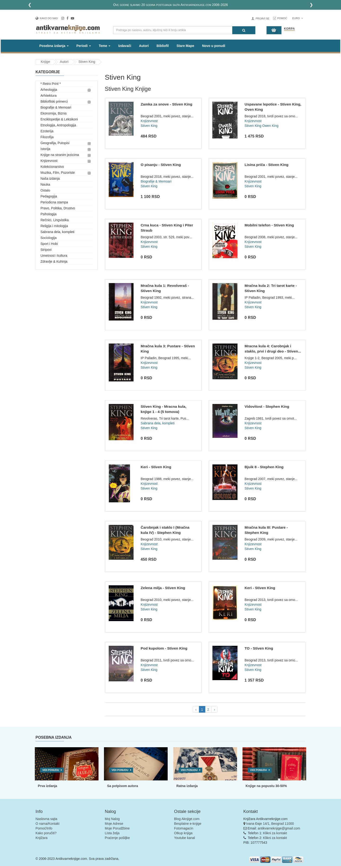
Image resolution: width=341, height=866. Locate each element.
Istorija (45, 149)
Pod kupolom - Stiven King (164, 648)
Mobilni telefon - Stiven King (269, 225)
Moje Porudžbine (117, 828)
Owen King (270, 126)
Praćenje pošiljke (117, 838)
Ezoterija (46, 131)
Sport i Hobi (49, 244)
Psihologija (48, 214)
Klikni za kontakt (275, 833)
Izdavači (124, 46)
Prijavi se (262, 18)
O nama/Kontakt (47, 823)
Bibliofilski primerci (54, 101)
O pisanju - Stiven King (161, 165)
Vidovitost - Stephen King (267, 406)
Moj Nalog (112, 819)
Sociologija (48, 238)
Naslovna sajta (46, 819)
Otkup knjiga (183, 833)
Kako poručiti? (46, 833)
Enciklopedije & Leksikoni (59, 119)
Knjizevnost (49, 161)
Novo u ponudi (213, 46)
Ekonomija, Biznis (53, 113)
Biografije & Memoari (55, 107)
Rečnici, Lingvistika (54, 220)
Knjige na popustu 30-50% (266, 786)
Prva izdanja (47, 786)
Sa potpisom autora (122, 786)
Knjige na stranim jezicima (59, 155)
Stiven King (86, 62)
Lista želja (112, 833)
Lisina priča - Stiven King (266, 165)
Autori (144, 46)
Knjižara (42, 838)
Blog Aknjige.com (186, 819)
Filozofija (47, 137)
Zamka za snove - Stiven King (166, 104)
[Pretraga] (244, 30)
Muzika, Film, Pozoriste (57, 172)
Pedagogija (48, 196)
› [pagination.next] (214, 709)
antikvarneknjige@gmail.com (279, 828)
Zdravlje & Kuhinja (53, 261)
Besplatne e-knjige (187, 823)
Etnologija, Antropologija (58, 125)
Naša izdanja (50, 178)
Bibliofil (163, 46)
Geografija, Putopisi (54, 143)
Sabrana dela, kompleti (57, 232)
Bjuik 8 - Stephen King (264, 467)
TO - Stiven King (259, 648)
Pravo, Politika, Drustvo (57, 208)
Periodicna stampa (54, 202)
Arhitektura (48, 95)
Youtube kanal (184, 838)
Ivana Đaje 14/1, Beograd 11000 (270, 823)
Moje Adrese (114, 823)
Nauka (45, 184)
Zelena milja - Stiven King (163, 588)
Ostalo (45, 190)
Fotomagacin (183, 828)
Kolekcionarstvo (52, 167)
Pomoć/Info (44, 828)
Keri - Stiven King (156, 467)
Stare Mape (185, 46)
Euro (297, 18)
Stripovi (46, 250)
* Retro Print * (50, 84)
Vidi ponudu (50, 770)
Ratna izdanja (187, 786)
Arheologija (48, 90)
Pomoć (282, 18)
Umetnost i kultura (53, 255)
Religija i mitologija (54, 226)
